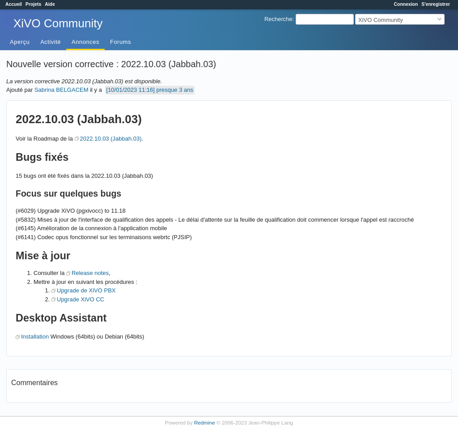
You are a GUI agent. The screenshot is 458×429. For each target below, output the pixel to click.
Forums (120, 42)
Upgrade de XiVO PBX (86, 290)
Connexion (406, 4)
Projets (33, 4)
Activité (50, 42)
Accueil (13, 4)
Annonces (85, 42)
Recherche (278, 19)
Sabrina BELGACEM (61, 89)
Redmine (204, 422)
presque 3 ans (175, 89)
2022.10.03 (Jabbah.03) (111, 138)
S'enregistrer (435, 4)
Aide (50, 4)
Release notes (90, 273)
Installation (35, 336)
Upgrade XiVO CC (80, 299)
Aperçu (20, 42)
